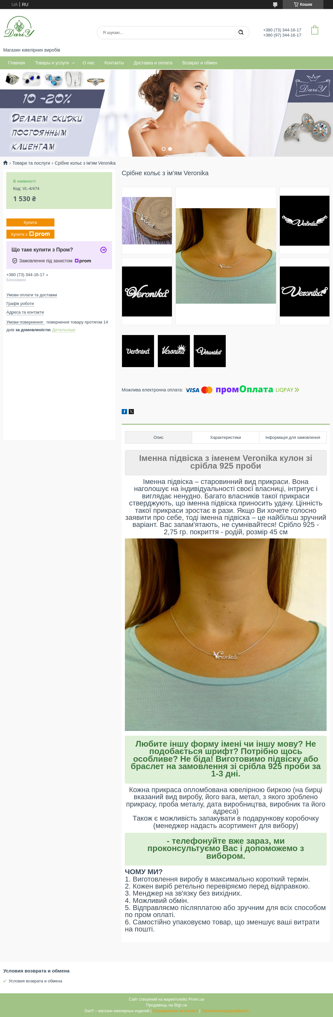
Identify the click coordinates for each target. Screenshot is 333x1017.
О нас (88, 62)
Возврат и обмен (200, 62)
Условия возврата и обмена (35, 981)
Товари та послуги (31, 163)
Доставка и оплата (153, 62)
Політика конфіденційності (225, 1011)
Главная (16, 62)
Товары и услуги (52, 62)
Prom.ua (196, 999)
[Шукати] (241, 32)
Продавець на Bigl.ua (166, 1005)
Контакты (114, 62)
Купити (30, 222)
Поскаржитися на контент (175, 1011)
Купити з (30, 234)
